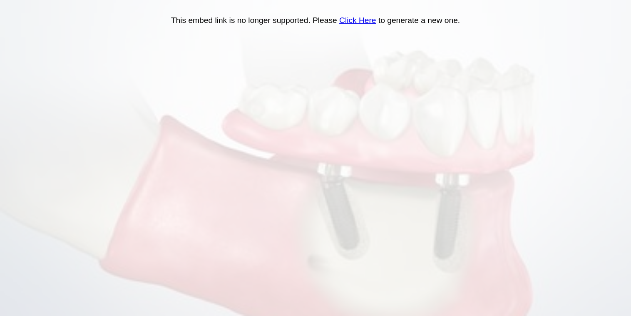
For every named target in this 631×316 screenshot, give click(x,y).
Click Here (357, 20)
